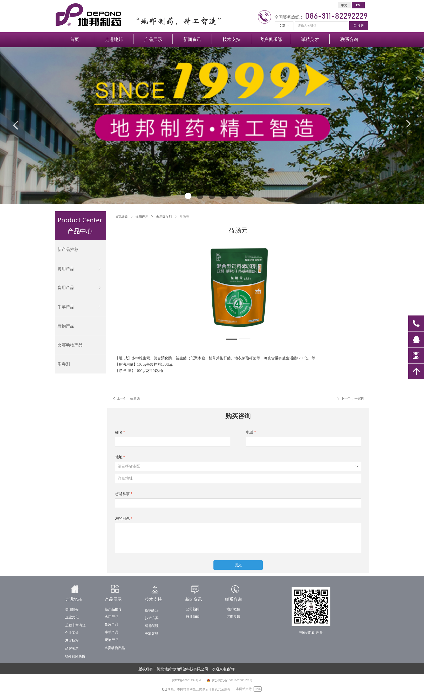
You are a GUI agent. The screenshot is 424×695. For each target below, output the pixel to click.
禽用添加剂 (164, 217)
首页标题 (121, 217)
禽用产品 (142, 217)
